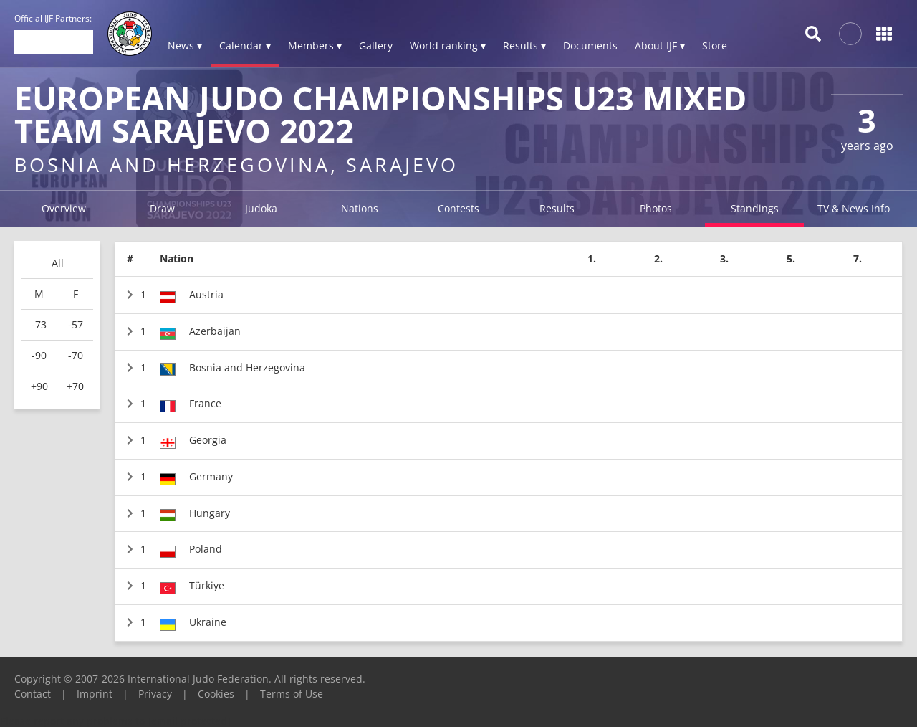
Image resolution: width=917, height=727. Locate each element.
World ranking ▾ (448, 45)
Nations (359, 208)
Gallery (376, 45)
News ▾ (185, 45)
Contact (32, 693)
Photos (656, 208)
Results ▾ (524, 45)
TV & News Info (853, 208)
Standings (755, 208)
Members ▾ (315, 45)
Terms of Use (291, 693)
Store (714, 45)
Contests (458, 208)
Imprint (94, 693)
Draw (162, 208)
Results (557, 208)
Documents (590, 45)
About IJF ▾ (660, 45)
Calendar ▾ (245, 45)
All (58, 263)
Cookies (216, 693)
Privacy (155, 693)
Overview (64, 208)
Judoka (261, 208)
